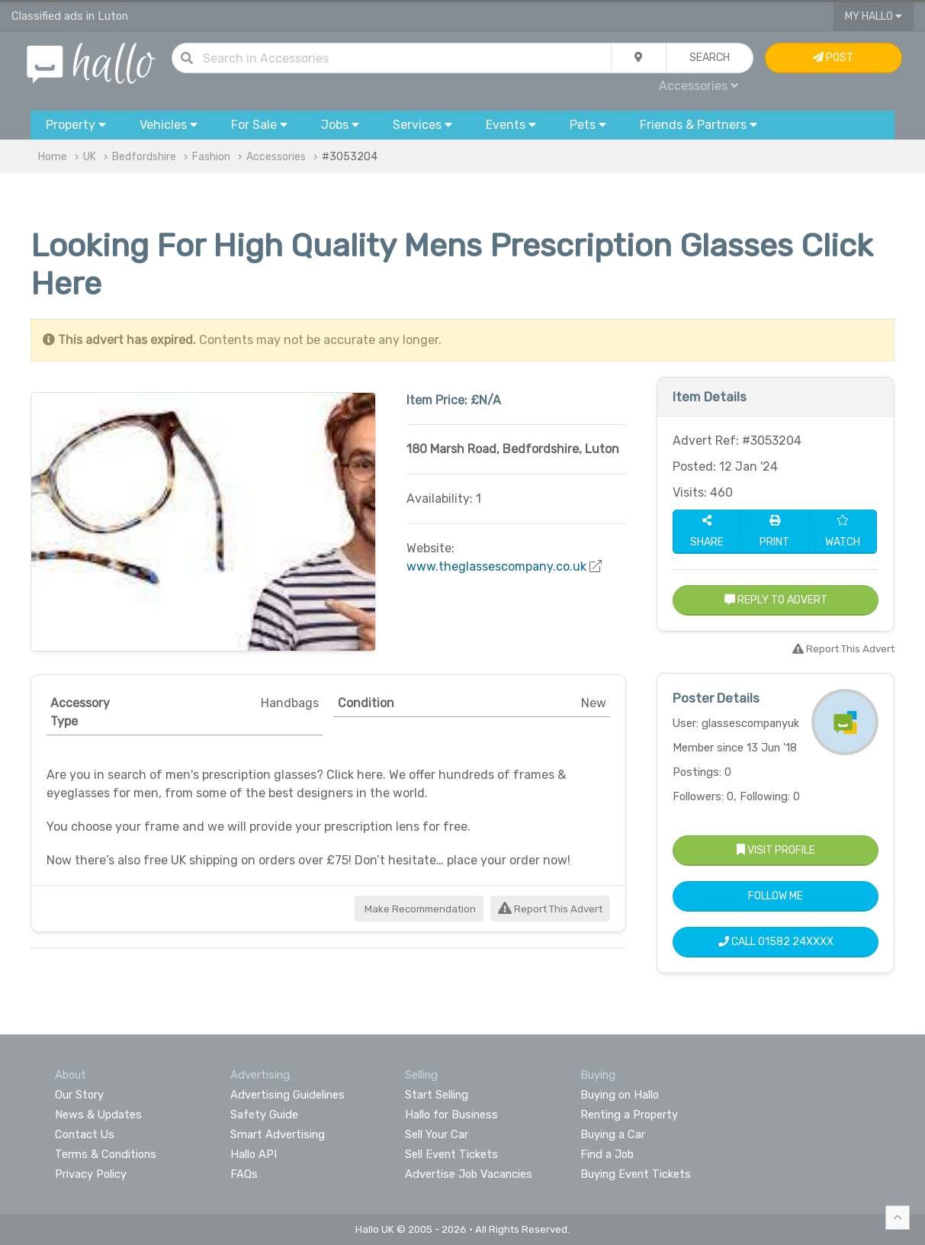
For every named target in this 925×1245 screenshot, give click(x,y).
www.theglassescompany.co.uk (496, 566)
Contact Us (84, 1134)
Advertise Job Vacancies (468, 1174)
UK (89, 156)
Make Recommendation (419, 909)
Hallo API (253, 1154)
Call (775, 941)
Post (833, 57)
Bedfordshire (144, 156)
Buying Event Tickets (635, 1174)
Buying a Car (612, 1134)
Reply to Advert (775, 600)
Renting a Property (629, 1114)
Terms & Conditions (105, 1154)
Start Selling (436, 1095)
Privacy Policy (91, 1174)
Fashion (211, 156)
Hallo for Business (451, 1114)
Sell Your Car (436, 1134)
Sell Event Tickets (451, 1154)
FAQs (244, 1174)
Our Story (79, 1095)
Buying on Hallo (619, 1095)
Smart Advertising (277, 1134)
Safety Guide (264, 1114)
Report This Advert (550, 909)
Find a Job (607, 1154)
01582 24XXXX (795, 941)
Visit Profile (776, 850)
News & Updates (98, 1114)
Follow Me (775, 896)
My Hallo (873, 16)
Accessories (698, 86)
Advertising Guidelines (287, 1095)
